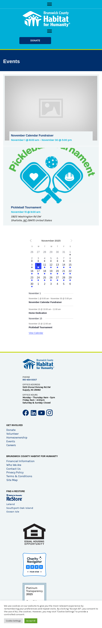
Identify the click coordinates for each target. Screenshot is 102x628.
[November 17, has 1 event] (38, 272)
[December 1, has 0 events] (38, 285)
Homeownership (16, 437)
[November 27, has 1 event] (57, 279)
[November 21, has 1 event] (64, 272)
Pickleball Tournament (40, 327)
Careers (11, 445)
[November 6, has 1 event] (57, 260)
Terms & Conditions (19, 476)
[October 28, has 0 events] (44, 253)
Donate (11, 430)
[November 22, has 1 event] (70, 272)
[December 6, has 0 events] (70, 285)
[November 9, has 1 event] (32, 266)
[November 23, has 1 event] (32, 279)
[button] (35, 40)
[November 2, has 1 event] (32, 260)
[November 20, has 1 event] (57, 272)
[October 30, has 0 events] (57, 253)
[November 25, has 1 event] (44, 279)
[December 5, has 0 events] (64, 285)
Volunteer (12, 433)
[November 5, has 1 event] (51, 260)
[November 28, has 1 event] (64, 279)
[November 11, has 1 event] (44, 266)
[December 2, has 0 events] (44, 285)
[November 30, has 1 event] (32, 285)
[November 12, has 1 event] (51, 266)
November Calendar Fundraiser (45, 302)
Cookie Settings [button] (13, 621)
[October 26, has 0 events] (32, 253)
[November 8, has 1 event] (70, 260)
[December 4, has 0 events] (57, 285)
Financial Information (20, 461)
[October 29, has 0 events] (51, 253)
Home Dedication (38, 313)
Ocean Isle (12, 511)
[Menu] (49, 4)
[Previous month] (31, 241)
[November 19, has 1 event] (51, 272)
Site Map (12, 480)
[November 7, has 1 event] (64, 260)
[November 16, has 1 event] (32, 272)
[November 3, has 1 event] (38, 260)
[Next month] (71, 241)
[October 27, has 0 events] (38, 253)
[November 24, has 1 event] (38, 279)
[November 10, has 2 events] (38, 266)
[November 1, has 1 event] (70, 253)
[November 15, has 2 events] (70, 266)
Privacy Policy (14, 472)
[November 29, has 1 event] (70, 279)
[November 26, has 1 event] (51, 279)
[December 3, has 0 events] (51, 285)
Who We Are (13, 465)
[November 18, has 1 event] (44, 272)
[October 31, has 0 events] (64, 253)
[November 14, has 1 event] (64, 266)
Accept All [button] (30, 621)
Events (10, 441)
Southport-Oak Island (19, 507)
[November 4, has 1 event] (44, 260)
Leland (10, 504)
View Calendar (36, 333)
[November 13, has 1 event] (57, 266)
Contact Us (13, 468)
